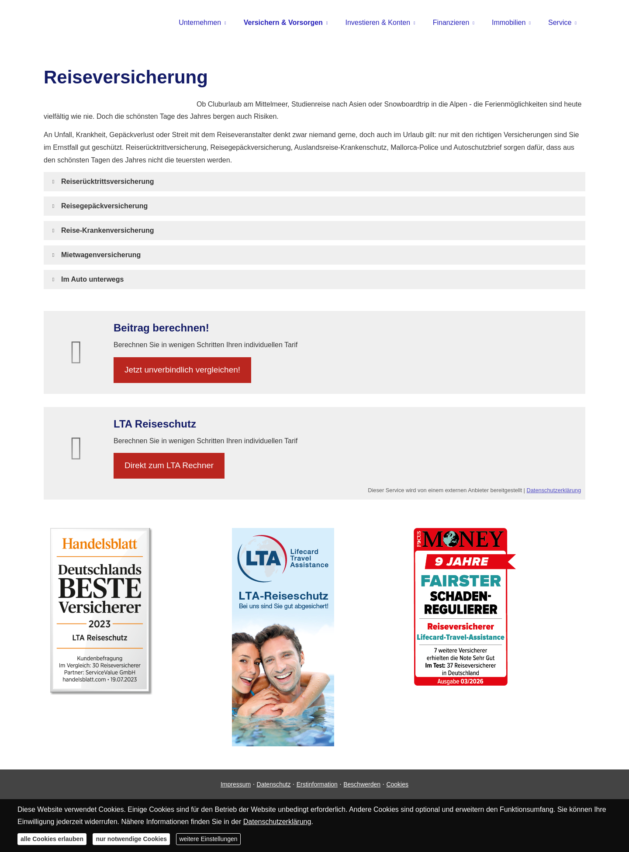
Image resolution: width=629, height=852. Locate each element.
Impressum (236, 784)
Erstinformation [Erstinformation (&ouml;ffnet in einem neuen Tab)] (317, 784)
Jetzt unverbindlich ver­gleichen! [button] (182, 369)
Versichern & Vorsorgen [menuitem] (283, 22)
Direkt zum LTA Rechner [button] (169, 465)
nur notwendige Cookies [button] (131, 838)
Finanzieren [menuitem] (451, 22)
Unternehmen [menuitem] (200, 22)
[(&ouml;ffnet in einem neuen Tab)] (101, 692)
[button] (107, 181)
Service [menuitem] (559, 22)
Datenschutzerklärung (554, 490)
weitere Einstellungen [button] (208, 838)
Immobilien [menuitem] (508, 22)
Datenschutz (274, 784)
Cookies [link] (397, 784)
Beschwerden (361, 784)
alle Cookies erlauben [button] (52, 838)
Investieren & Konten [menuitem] (378, 22)
